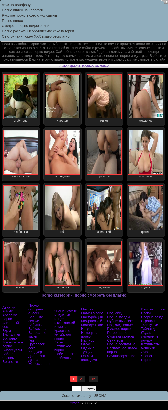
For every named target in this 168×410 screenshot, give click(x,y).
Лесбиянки (63, 358)
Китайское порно (62, 336)
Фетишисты (150, 344)
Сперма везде (152, 317)
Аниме (7, 311)
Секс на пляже (153, 309)
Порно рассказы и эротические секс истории (38, 31)
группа (145, 265)
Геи (31, 340)
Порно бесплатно (121, 344)
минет (104, 98)
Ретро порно (117, 333)
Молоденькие (92, 325)
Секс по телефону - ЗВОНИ (84, 396)
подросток (62, 265)
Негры (86, 329)
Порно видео (12, 21)
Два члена (36, 356)
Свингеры (115, 340)
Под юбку (114, 313)
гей (62, 209)
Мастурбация (92, 317)
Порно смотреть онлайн (35, 309)
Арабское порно (10, 317)
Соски (146, 313)
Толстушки (149, 325)
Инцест (60, 319)
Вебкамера (37, 329)
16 (93, 379)
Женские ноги (39, 364)
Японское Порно (148, 358)
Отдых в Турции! (87, 350)
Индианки (62, 315)
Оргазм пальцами (89, 358)
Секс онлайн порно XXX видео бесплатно (36, 36)
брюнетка (104, 154)
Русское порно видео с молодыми (29, 15)
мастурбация (20, 154)
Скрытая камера (120, 336)
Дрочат (34, 360)
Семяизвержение (121, 356)
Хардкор (35, 352)
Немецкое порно (89, 334)
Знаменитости (65, 311)
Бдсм (6, 331)
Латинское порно (62, 348)
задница (104, 265)
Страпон (148, 321)
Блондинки (11, 334)
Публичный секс (120, 321)
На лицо (87, 340)
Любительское (66, 354)
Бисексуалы (12, 350)
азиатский (104, 209)
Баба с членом (8, 356)
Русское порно (119, 329)
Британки (9, 338)
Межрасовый (91, 321)
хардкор (62, 98)
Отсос (86, 344)
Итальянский (64, 323)
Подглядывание (120, 325)
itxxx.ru (75, 403)
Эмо (144, 352)
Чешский (148, 348)
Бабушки (35, 325)
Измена (60, 327)
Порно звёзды (118, 317)
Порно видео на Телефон (22, 10)
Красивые (62, 331)
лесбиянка (20, 209)
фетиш (145, 209)
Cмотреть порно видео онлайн (26, 26)
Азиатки (8, 307)
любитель (20, 98)
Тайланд (148, 329)
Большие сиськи (35, 319)
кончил (20, 265)
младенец (145, 98)
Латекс (59, 342)
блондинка (62, 154)
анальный (145, 154)
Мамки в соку (92, 313)
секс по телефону (16, 5)
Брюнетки (10, 362)
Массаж (87, 309)
